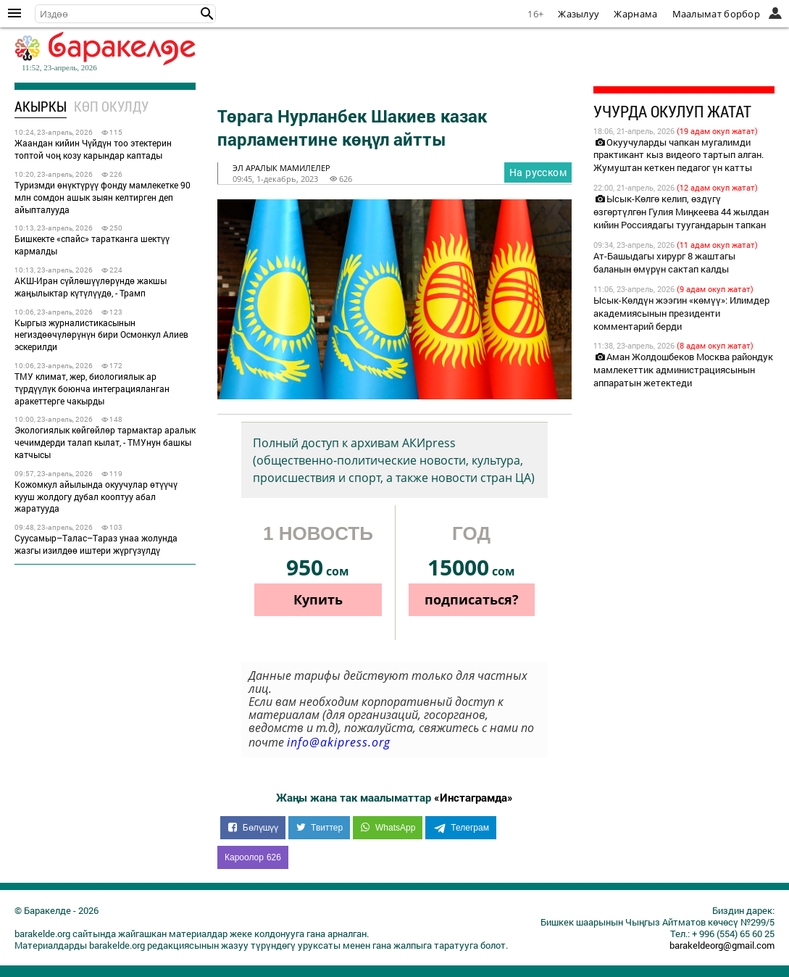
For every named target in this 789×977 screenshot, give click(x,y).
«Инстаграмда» (473, 797)
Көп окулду (111, 106)
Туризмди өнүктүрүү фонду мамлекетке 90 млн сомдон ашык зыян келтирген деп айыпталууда (102, 197)
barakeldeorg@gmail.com (722, 945)
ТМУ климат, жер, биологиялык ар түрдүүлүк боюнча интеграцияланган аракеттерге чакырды (92, 388)
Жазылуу (578, 13)
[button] (207, 13)
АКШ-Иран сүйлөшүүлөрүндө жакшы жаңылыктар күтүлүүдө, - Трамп (90, 287)
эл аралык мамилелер (281, 167)
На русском (538, 172)
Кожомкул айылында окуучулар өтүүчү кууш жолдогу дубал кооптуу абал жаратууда (96, 496)
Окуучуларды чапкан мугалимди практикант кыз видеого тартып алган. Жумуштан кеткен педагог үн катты (678, 155)
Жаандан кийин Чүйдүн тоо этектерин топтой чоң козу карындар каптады (93, 149)
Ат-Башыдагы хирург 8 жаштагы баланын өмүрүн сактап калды (664, 262)
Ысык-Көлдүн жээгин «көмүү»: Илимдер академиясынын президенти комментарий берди (681, 313)
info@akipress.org (339, 742)
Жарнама (635, 13)
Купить (318, 599)
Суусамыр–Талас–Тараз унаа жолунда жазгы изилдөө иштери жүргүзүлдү (96, 544)
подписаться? (472, 599)
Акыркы (40, 106)
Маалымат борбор (716, 13)
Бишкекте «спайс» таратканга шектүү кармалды (92, 245)
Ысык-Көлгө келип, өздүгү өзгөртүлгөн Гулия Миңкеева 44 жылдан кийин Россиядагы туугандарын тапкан (681, 211)
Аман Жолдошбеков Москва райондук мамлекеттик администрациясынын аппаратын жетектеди (683, 369)
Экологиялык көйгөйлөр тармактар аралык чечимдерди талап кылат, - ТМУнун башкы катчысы (105, 442)
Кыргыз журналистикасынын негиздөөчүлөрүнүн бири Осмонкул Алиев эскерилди (101, 335)
